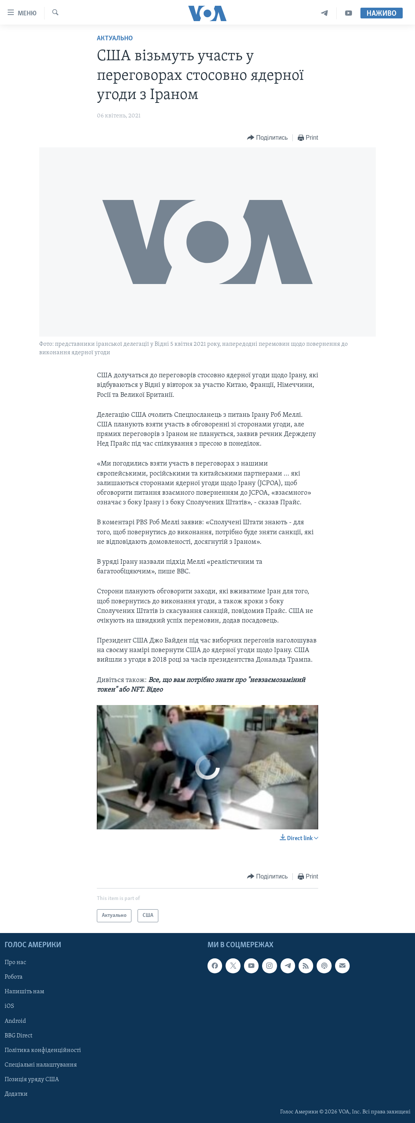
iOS (9, 1007)
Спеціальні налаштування (41, 1065)
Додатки (16, 1094)
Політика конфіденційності (43, 1050)
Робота (14, 977)
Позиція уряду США (32, 1080)
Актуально (115, 38)
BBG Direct (18, 1036)
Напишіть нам (24, 992)
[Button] (267, 138)
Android (15, 1021)
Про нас (15, 963)
